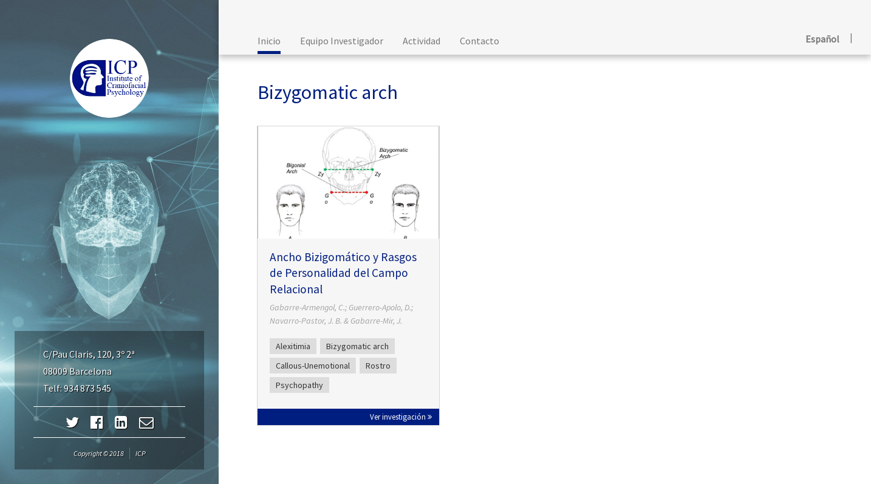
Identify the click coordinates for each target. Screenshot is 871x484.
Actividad (421, 41)
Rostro (378, 365)
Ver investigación (401, 416)
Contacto (479, 41)
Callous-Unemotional (313, 365)
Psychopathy (299, 385)
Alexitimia (293, 346)
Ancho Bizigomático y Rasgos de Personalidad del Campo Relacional (343, 273)
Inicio (269, 41)
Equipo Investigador (341, 41)
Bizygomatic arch (357, 346)
